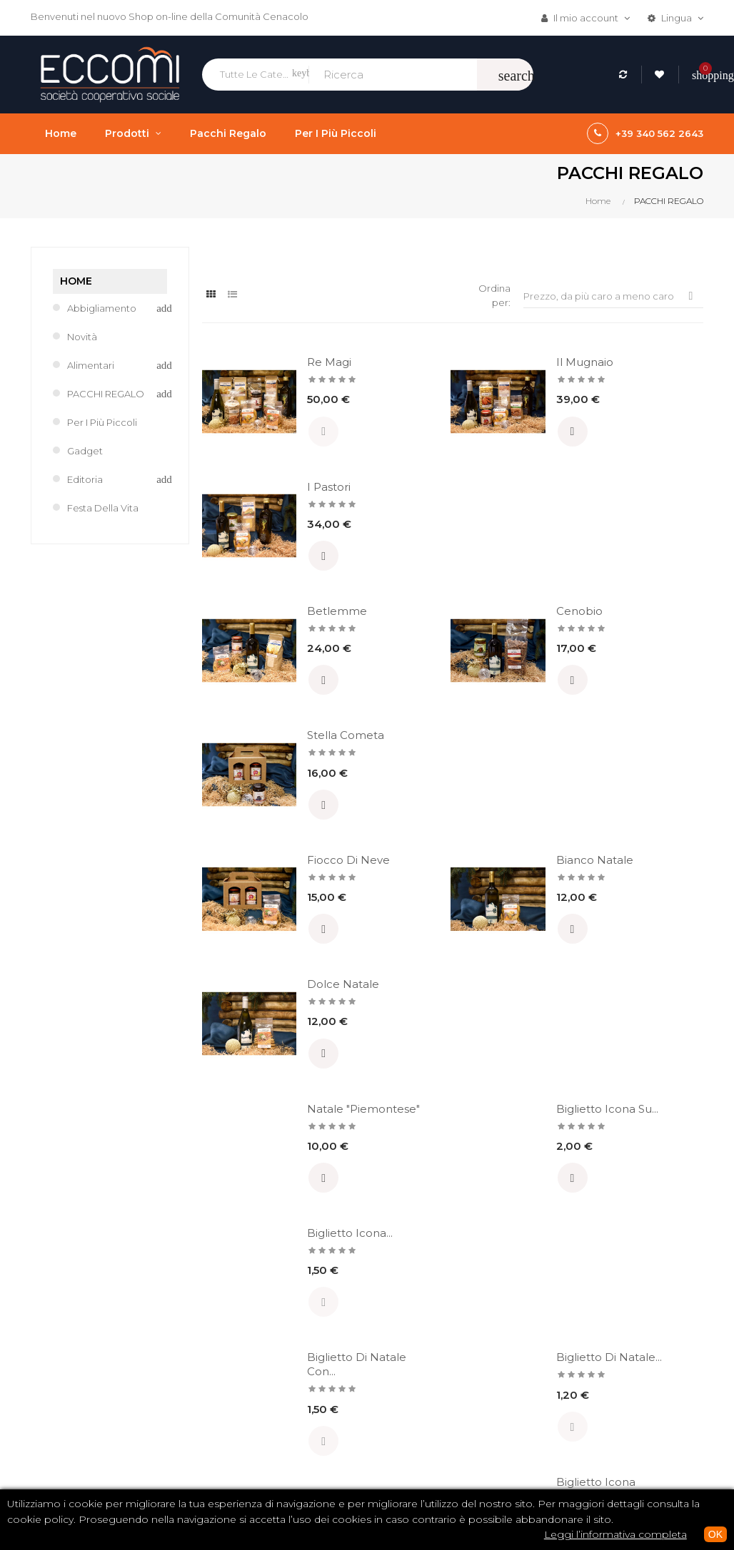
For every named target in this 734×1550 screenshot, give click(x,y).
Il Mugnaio (476, 362)
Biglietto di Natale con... (310, 910)
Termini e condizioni (362, 1383)
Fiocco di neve (301, 632)
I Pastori (641, 362)
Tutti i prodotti (463, 1413)
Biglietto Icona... (642, 771)
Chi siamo (338, 1359)
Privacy (333, 1456)
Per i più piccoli (102, 422)
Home (76, 281)
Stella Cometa (641, 494)
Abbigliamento (101, 308)
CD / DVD (453, 1340)
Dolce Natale (655, 625)
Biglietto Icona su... (474, 771)
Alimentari (90, 365)
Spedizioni (341, 1431)
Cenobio (471, 487)
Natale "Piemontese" (313, 771)
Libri (440, 1364)
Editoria (85, 479)
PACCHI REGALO (105, 393)
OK (715, 1534)
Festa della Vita (103, 508)
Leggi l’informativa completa (615, 1534)
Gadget (85, 451)
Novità (82, 336)
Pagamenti (342, 1407)
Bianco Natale (467, 632)
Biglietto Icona (642, 910)
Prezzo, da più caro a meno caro (613, 295)
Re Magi (298, 362)
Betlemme (306, 487)
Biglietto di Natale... (478, 910)
